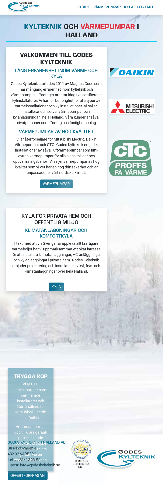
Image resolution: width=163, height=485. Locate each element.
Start (84, 7)
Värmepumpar (107, 7)
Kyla (128, 7)
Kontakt (145, 7)
